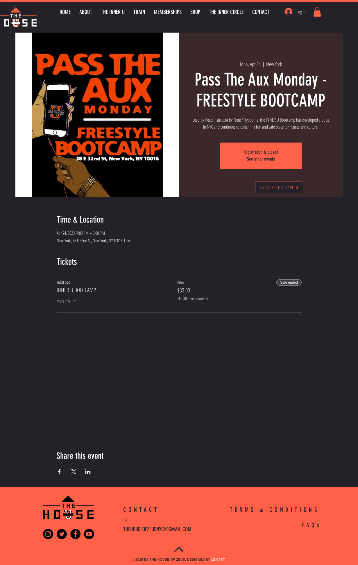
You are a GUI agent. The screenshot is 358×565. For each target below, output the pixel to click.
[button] (317, 12)
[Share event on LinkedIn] (88, 471)
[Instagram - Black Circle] (48, 534)
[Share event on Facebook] (59, 471)
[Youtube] (89, 534)
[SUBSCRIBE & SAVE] (279, 187)
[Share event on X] (73, 471)
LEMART (218, 559)
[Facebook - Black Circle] (75, 534)
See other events (261, 159)
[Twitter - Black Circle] (62, 534)
